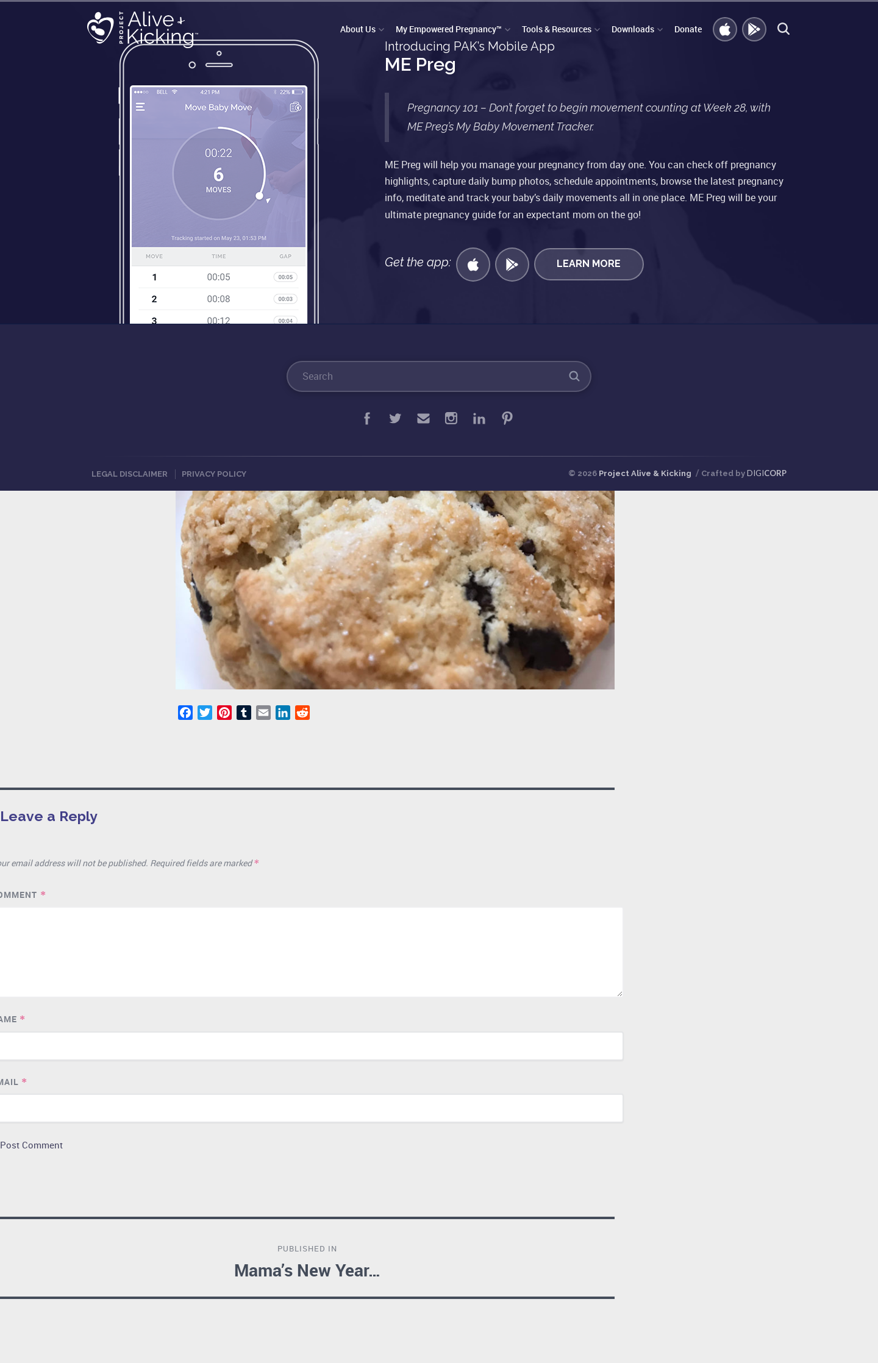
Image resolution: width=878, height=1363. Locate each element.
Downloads (633, 29)
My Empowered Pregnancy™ (449, 29)
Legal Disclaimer (129, 474)
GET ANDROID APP (754, 29)
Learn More (589, 263)
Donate (688, 29)
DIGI (767, 473)
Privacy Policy (214, 474)
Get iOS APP (725, 29)
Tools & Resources (556, 29)
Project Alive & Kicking (645, 473)
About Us (358, 29)
